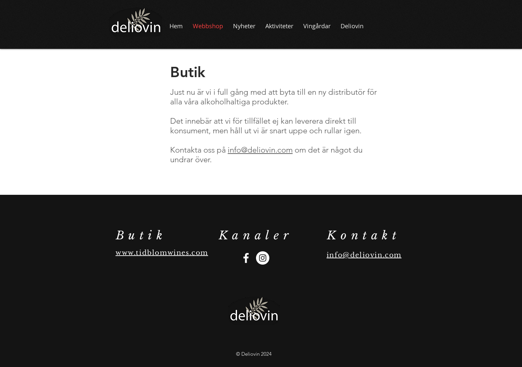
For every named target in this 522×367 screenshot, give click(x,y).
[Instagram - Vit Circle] (262, 258)
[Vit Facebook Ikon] (246, 258)
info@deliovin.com (260, 150)
